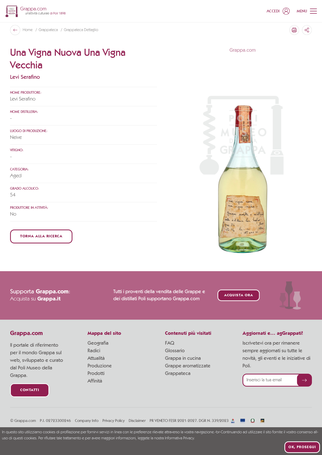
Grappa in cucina (183, 358)
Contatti (29, 390)
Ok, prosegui (302, 447)
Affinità (95, 381)
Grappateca (49, 30)
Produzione (100, 365)
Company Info (86, 421)
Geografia (98, 343)
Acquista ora (238, 295)
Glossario (175, 350)
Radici (94, 350)
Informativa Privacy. (180, 438)
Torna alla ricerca (41, 236)
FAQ (169, 343)
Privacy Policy (113, 421)
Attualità (96, 358)
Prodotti (96, 373)
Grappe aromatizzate (187, 365)
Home (28, 30)
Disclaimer (137, 421)
